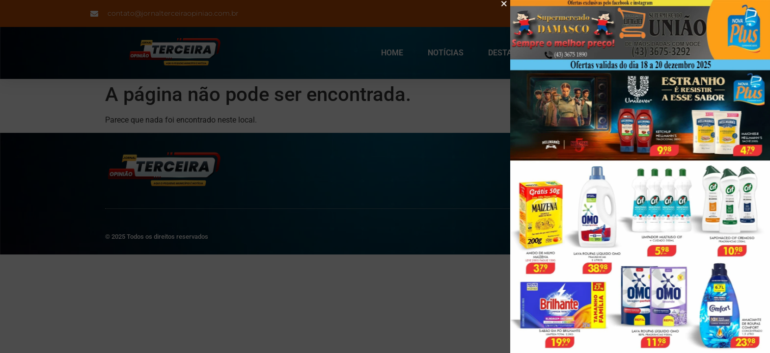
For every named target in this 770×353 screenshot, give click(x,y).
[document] (385, 176)
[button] (507, 3)
